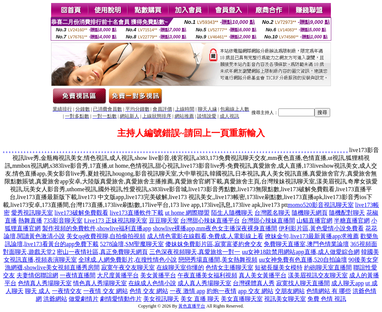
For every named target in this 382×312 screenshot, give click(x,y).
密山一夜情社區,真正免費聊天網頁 (102, 252)
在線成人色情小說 (152, 283)
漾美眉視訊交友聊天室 (318, 275)
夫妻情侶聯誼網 (37, 275)
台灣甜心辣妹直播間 (268, 220)
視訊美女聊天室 (285, 299)
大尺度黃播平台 (118, 275)
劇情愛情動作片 (121, 299)
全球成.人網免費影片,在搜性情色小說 (127, 259)
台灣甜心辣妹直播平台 (210, 220)
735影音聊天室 (63, 220)
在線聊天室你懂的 (180, 267)
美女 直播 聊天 (200, 299)
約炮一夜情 (222, 291)
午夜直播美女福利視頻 (207, 275)
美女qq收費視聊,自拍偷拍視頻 (105, 236)
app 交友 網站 (255, 291)
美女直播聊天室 (242, 299)
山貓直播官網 (314, 220)
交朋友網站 (290, 291)
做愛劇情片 (83, 299)
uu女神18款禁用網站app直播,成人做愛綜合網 (300, 252)
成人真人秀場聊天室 (204, 283)
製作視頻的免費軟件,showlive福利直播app (96, 228)
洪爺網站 (55, 299)
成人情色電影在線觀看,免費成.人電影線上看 (205, 236)
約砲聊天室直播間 (328, 267)
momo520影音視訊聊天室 (321, 205)
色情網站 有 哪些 (328, 291)
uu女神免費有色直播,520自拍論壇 (303, 259)
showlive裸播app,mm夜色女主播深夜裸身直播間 (215, 228)
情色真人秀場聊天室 (100, 283)
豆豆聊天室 (164, 220)
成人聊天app (347, 283)
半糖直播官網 (352, 220)
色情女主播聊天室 (229, 267)
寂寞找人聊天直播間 (303, 283)
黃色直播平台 (191, 306)
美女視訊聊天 (161, 299)
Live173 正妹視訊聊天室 (115, 220)
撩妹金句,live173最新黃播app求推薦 (311, 236)
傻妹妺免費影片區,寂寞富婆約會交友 (213, 244)
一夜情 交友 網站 (105, 291)
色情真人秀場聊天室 (45, 283)
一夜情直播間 (78, 275)
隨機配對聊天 (347, 212)
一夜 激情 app (187, 291)
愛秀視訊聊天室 (32, 212)
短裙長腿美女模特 (279, 267)
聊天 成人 (37, 291)
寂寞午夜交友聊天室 (128, 267)
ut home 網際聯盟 (187, 212)
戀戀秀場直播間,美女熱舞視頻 (217, 259)
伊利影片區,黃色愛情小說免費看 (321, 228)
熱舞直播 (30, 220)
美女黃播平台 (158, 275)
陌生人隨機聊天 (232, 212)
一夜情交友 (67, 291)
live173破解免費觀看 (81, 212)
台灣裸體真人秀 (254, 283)
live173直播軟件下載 (136, 212)
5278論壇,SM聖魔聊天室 (132, 244)
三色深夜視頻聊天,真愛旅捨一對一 (194, 252)
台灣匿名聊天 (272, 212)
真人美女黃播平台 (262, 275)
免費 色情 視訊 (326, 299)
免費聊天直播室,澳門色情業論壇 (306, 244)
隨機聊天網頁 (310, 212)
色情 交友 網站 (148, 291)
